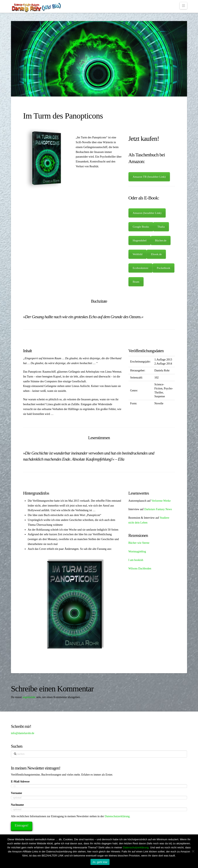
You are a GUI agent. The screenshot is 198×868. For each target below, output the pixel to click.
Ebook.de (156, 254)
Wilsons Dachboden (139, 568)
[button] (183, 5)
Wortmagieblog (137, 551)
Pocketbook (163, 268)
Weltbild (137, 254)
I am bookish (135, 560)
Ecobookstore (140, 268)
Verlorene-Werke (161, 500)
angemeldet (29, 697)
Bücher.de (161, 240)
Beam (135, 281)
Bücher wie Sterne (138, 542)
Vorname (16, 793)
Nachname (17, 804)
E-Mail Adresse (20, 781)
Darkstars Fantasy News (158, 509)
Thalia (161, 226)
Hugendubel (139, 240)
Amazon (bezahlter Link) (147, 213)
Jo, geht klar (100, 862)
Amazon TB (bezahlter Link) (149, 176)
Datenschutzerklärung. (117, 816)
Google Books (140, 226)
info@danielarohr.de (22, 733)
